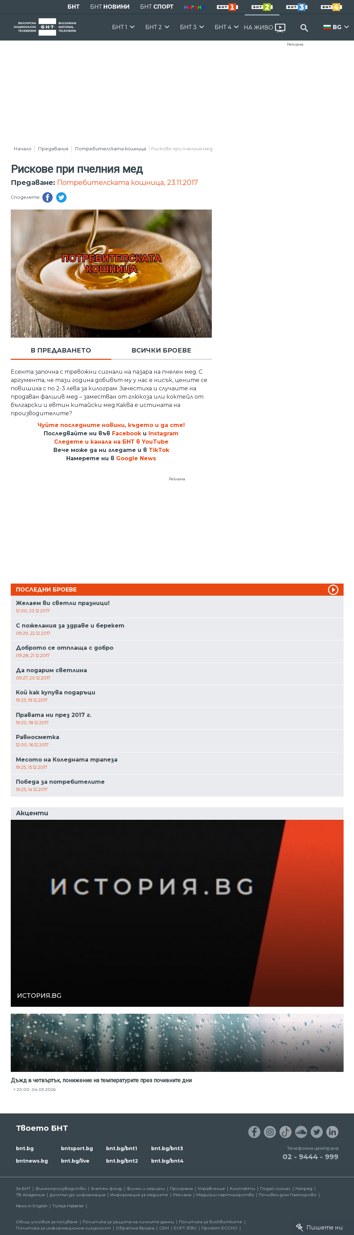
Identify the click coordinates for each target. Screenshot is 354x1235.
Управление (211, 1188)
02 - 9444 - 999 (310, 1157)
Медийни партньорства (225, 1194)
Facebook (126, 433)
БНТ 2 (153, 27)
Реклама (295, 44)
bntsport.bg (77, 1148)
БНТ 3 (188, 27)
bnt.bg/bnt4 (167, 1161)
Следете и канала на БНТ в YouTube (111, 441)
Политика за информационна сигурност (63, 1227)
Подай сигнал (275, 1188)
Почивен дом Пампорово (288, 1194)
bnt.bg (25, 1148)
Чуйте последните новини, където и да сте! (111, 425)
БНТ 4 (223, 27)
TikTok (159, 450)
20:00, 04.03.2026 (36, 1089)
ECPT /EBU (185, 1227)
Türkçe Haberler (68, 1205)
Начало (23, 148)
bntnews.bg (32, 1161)
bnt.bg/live (75, 1161)
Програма (181, 1188)
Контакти (242, 1188)
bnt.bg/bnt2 (122, 1161)
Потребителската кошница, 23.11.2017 (127, 182)
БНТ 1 (119, 27)
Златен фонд (106, 1188)
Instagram (163, 433)
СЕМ (164, 1227)
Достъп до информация (77, 1194)
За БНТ (23, 1188)
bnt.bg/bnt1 (121, 1148)
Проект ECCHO (219, 1227)
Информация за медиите (139, 1194)
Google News (136, 458)
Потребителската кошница (110, 148)
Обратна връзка (135, 1227)
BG (337, 27)
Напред (303, 1188)
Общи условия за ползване (47, 1221)
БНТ (74, 6)
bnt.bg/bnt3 (167, 1148)
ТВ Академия (30, 1194)
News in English (32, 1205)
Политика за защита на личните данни (128, 1221)
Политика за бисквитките (210, 1221)
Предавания (53, 148)
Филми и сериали (146, 1188)
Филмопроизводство (60, 1188)
